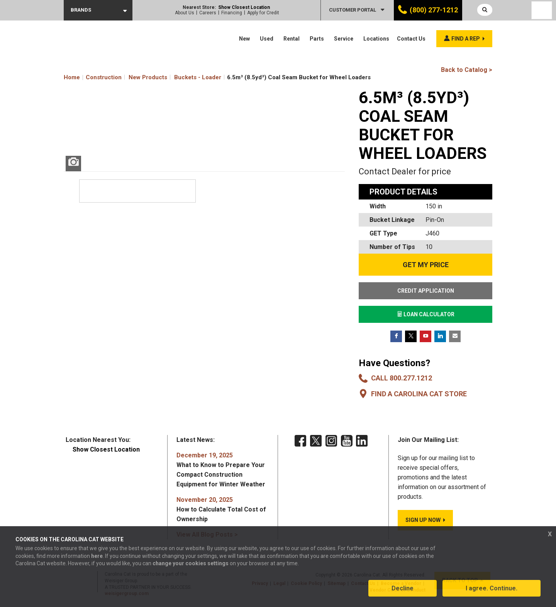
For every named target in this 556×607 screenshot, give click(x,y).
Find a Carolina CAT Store (419, 394)
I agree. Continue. (491, 589)
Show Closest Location (244, 7)
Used (266, 39)
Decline (403, 589)
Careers (207, 12)
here (97, 557)
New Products (148, 77)
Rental (291, 39)
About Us (184, 12)
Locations (376, 39)
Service (343, 39)
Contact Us (411, 39)
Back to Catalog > (466, 69)
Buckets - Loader (197, 77)
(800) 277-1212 (434, 10)
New (244, 39)
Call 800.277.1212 (401, 378)
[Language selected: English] (541, 10)
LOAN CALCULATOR (425, 314)
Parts (317, 39)
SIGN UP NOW (423, 520)
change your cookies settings (191, 564)
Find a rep (465, 39)
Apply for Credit (263, 12)
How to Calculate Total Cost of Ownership (221, 509)
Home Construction (93, 77)
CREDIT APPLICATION (425, 291)
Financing (231, 12)
